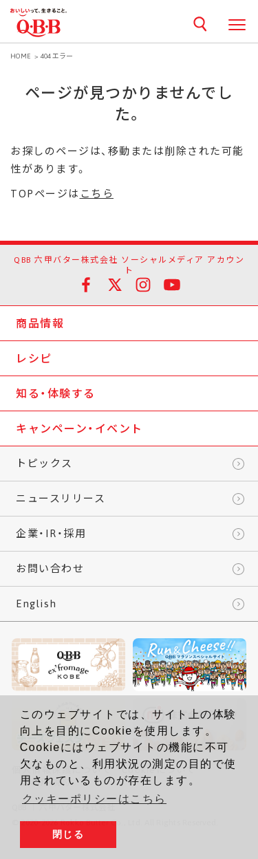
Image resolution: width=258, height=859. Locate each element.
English (36, 603)
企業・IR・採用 (51, 533)
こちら (97, 193)
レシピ (34, 358)
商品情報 (40, 323)
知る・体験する (56, 393)
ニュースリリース (60, 498)
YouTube (172, 284)
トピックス (44, 463)
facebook (86, 284)
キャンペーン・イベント (79, 428)
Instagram (143, 284)
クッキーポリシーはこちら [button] (94, 799)
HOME (20, 56)
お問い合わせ (50, 568)
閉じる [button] (68, 834)
